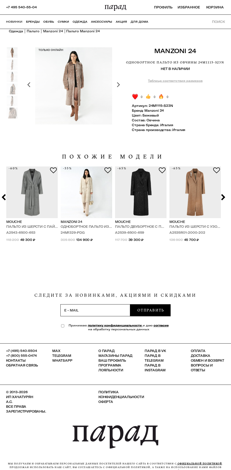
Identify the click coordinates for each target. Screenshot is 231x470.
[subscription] (95, 310)
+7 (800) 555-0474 (21, 356)
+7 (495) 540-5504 (21, 351)
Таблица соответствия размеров (175, 81)
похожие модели (113, 157)
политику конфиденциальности (115, 325)
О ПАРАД (106, 351)
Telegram (61, 356)
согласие (161, 325)
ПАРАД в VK (155, 351)
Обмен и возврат (207, 360)
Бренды (33, 21)
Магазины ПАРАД (115, 356)
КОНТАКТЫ (16, 360)
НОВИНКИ (14, 21)
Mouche (14, 222)
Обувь (48, 21)
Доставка (200, 356)
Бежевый (150, 115)
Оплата (198, 351)
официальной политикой (199, 463)
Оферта (105, 402)
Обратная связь (22, 365)
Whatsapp (62, 360)
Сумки (63, 21)
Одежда (80, 21)
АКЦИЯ (121, 21)
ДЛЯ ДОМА (139, 21)
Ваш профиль (112, 360)
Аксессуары (101, 21)
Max (56, 351)
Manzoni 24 (175, 51)
